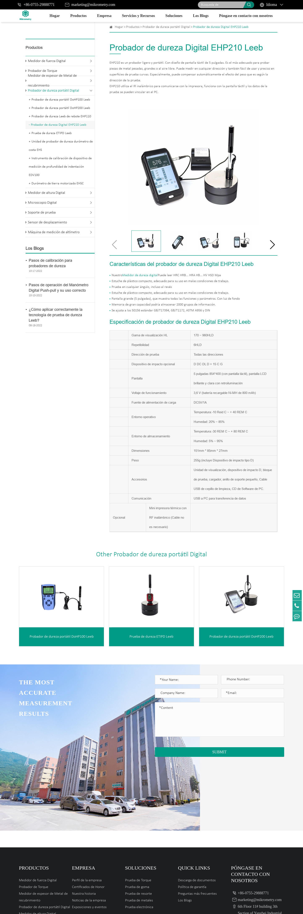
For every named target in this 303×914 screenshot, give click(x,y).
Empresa (104, 16)
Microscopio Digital (42, 203)
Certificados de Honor (88, 817)
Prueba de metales (139, 831)
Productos (78, 16)
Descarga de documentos (197, 811)
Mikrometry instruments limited (82, 906)
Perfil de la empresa (87, 811)
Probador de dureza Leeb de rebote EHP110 (61, 116)
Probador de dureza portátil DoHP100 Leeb (60, 99)
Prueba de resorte (138, 824)
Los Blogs (201, 16)
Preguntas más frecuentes (197, 824)
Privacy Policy (272, 906)
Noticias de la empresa (89, 831)
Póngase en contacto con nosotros (246, 16)
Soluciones (173, 16)
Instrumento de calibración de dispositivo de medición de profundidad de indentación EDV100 (60, 167)
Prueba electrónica (139, 837)
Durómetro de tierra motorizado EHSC (57, 183)
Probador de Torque (33, 817)
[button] (272, 244)
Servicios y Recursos (138, 16)
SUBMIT (219, 752)
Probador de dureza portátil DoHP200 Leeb (60, 108)
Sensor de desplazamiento (47, 222)
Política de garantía (192, 817)
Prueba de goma (137, 817)
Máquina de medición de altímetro (54, 232)
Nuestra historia (84, 824)
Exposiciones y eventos (89, 837)
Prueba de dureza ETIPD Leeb (51, 133)
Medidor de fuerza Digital (47, 61)
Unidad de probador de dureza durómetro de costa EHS (61, 146)
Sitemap (250, 906)
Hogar (55, 16)
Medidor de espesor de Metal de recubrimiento (52, 81)
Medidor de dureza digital (140, 275)
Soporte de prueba (42, 213)
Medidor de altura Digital (46, 193)
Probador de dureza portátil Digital (53, 91)
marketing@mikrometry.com (93, 5)
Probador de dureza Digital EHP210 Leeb (58, 125)
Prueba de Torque (138, 811)
